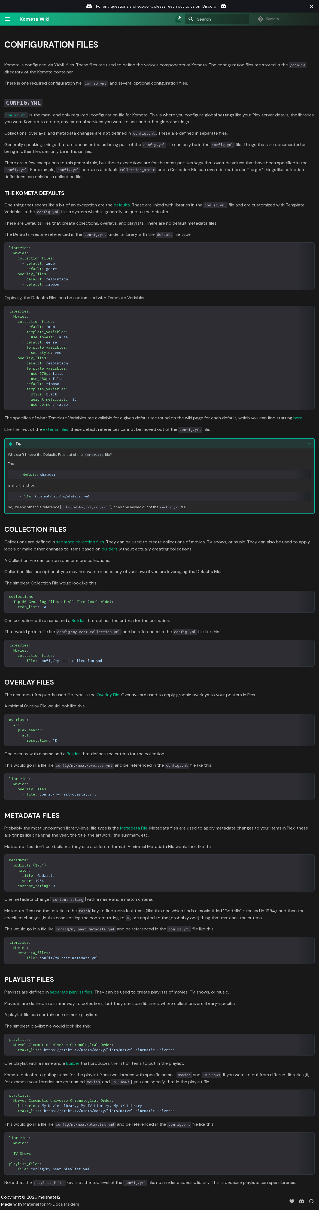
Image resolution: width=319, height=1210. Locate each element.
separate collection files (80, 542)
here (297, 418)
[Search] (217, 19)
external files (55, 429)
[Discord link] (89, 6)
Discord (209, 6)
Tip (19, 443)
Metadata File (133, 828)
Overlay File (108, 695)
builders (109, 549)
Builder (78, 620)
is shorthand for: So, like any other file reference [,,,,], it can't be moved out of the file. (159, 474)
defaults (122, 205)
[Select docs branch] (178, 19)
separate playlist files (71, 992)
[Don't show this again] (311, 6)
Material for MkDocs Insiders (51, 1204)
